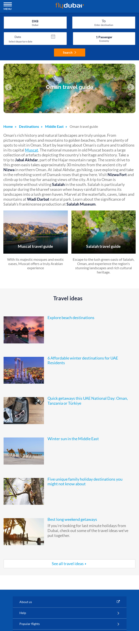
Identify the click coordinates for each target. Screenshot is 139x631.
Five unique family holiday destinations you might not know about (85, 481)
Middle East (54, 126)
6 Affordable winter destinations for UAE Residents (83, 360)
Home (8, 126)
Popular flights (29, 624)
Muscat (31, 149)
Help (22, 613)
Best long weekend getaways (72, 519)
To (104, 21)
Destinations (29, 126)
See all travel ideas (68, 563)
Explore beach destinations (71, 317)
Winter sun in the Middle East (73, 438)
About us (25, 602)
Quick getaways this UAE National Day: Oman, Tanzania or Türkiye (88, 401)
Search (69, 52)
